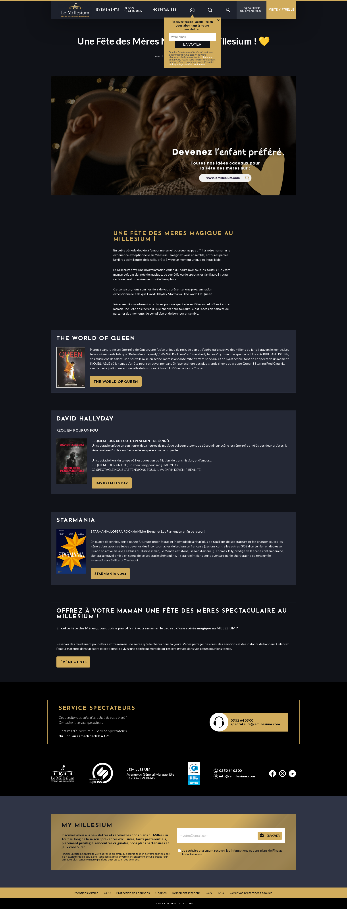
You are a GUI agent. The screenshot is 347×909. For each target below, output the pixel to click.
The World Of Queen (116, 382)
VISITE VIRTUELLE (281, 10)
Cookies (161, 893)
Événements (107, 10)
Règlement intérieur (186, 893)
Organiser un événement (251, 10)
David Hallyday (111, 483)
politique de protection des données (187, 64)
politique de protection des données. (118, 859)
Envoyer (192, 44)
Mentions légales (86, 893)
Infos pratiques (132, 10)
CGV (209, 893)
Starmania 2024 (110, 574)
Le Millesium (206, 57)
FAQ (221, 893)
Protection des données (133, 893)
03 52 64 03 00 (242, 720)
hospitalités (165, 10)
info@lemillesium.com (237, 776)
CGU (107, 893)
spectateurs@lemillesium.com (255, 724)
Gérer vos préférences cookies (251, 893)
